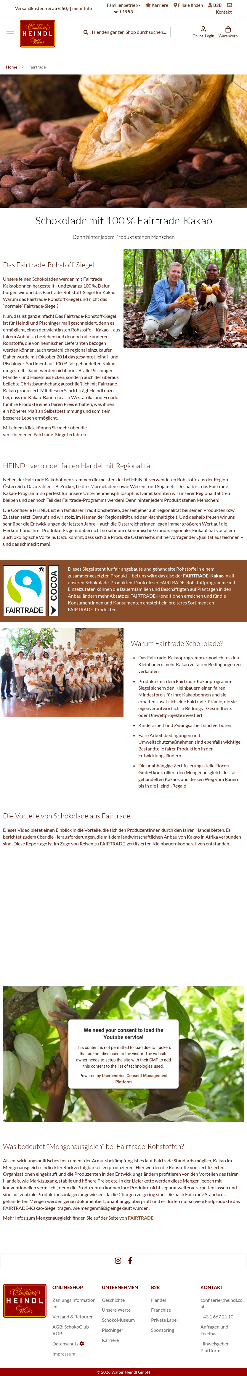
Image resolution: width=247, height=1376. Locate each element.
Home (12, 66)
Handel (158, 1300)
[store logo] (37, 33)
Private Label (164, 1320)
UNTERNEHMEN (120, 1287)
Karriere (160, 5)
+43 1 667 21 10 (217, 1316)
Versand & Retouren (73, 1316)
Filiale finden (190, 5)
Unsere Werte (116, 1309)
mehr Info (82, 8)
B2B (217, 5)
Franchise (161, 1309)
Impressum (63, 1353)
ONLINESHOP (67, 1287)
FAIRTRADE (140, 1218)
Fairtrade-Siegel (50, 434)
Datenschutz (65, 1343)
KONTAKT (212, 1287)
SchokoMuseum (118, 1320)
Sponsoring (162, 1330)
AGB (57, 1326)
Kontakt (224, 12)
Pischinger (112, 1330)
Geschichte (113, 1300)
